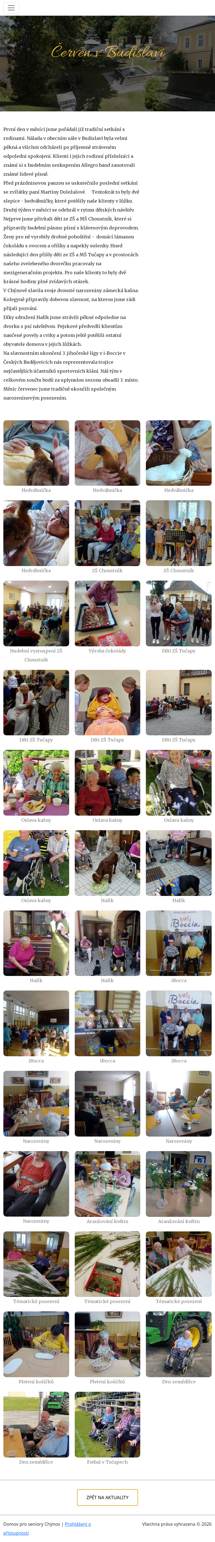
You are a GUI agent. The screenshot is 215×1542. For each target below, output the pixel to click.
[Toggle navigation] (11, 7)
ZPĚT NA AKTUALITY (107, 1497)
